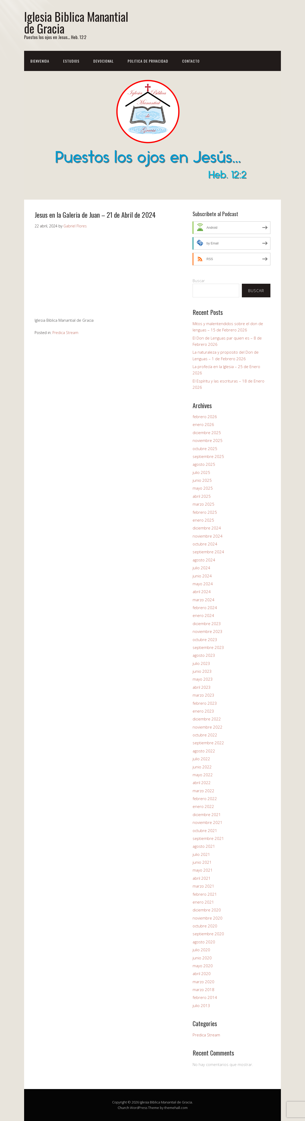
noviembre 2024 (207, 536)
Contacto (191, 61)
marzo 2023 (203, 695)
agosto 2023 (204, 655)
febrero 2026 (205, 416)
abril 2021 (202, 878)
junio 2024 (202, 575)
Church (123, 1107)
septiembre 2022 (208, 742)
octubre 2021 (205, 830)
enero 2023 (203, 711)
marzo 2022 (203, 790)
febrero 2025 (205, 512)
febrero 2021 (205, 894)
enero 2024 (203, 615)
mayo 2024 (203, 583)
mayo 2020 (203, 965)
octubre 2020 (205, 925)
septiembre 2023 (208, 647)
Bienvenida (39, 61)
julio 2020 (201, 949)
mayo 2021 (203, 870)
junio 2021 (202, 862)
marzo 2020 (203, 981)
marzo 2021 (203, 886)
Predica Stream (65, 332)
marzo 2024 (203, 599)
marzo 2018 (203, 989)
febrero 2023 (205, 703)
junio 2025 (202, 480)
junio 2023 (202, 671)
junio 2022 (202, 766)
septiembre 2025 (208, 456)
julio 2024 (201, 567)
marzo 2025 (203, 504)
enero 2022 (203, 806)
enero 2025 (203, 520)
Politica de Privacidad (148, 61)
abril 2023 (202, 687)
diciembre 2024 (207, 528)
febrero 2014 (205, 997)
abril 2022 (202, 782)
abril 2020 (202, 973)
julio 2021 (201, 854)
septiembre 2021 (208, 838)
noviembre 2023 (207, 631)
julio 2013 (201, 1005)
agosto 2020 (204, 941)
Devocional (103, 61)
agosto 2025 (204, 464)
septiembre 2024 (208, 551)
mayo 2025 (203, 488)
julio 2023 (201, 663)
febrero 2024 (205, 607)
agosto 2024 (204, 559)
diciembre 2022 (207, 718)
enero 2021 (203, 902)
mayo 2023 (203, 679)
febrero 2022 (205, 798)
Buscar (199, 280)
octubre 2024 (205, 543)
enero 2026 (203, 424)
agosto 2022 (204, 750)
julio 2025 (201, 472)
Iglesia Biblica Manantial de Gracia (76, 22)
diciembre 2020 (207, 909)
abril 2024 (202, 591)
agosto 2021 (204, 846)
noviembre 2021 (207, 822)
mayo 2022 (203, 774)
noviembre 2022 (207, 727)
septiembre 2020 (208, 933)
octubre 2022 (205, 734)
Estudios (71, 61)
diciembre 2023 (207, 623)
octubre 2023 (205, 639)
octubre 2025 (205, 448)
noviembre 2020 (207, 918)
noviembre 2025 (207, 440)
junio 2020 (202, 957)
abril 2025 (202, 496)
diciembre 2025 (207, 432)
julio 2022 (201, 758)
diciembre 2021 (207, 814)
